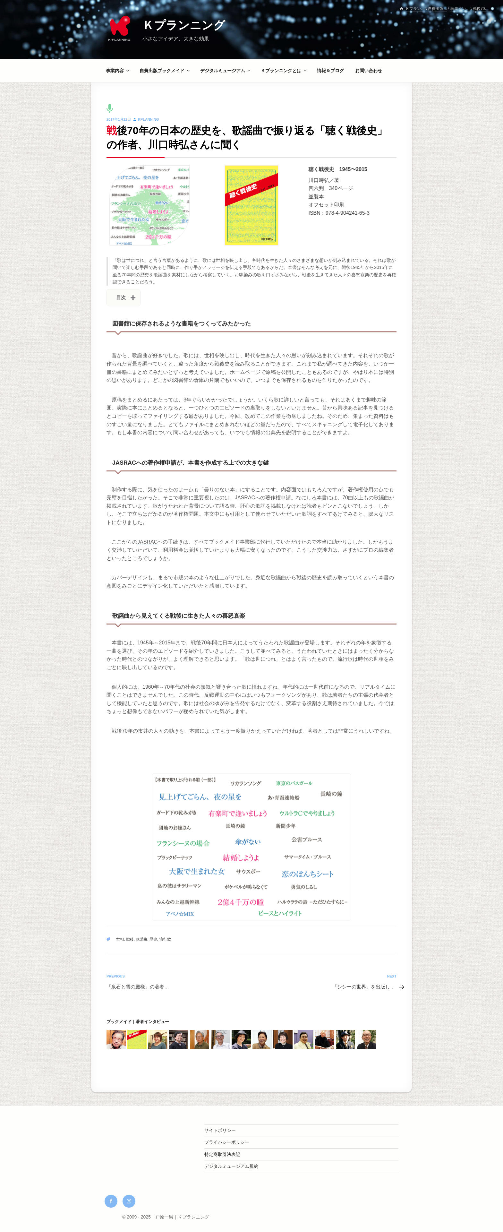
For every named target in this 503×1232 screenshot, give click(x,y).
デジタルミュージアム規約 (231, 1166)
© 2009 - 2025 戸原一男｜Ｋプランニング (165, 1216)
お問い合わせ (368, 70)
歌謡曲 (141, 939)
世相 (120, 939)
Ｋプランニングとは (284, 70)
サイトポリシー (220, 1130)
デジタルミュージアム (225, 70)
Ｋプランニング (183, 25)
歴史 (153, 939)
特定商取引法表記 (222, 1154)
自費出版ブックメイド (165, 70)
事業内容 (118, 70)
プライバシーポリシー (226, 1142)
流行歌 (165, 939)
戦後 (130, 939)
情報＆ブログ (330, 70)
